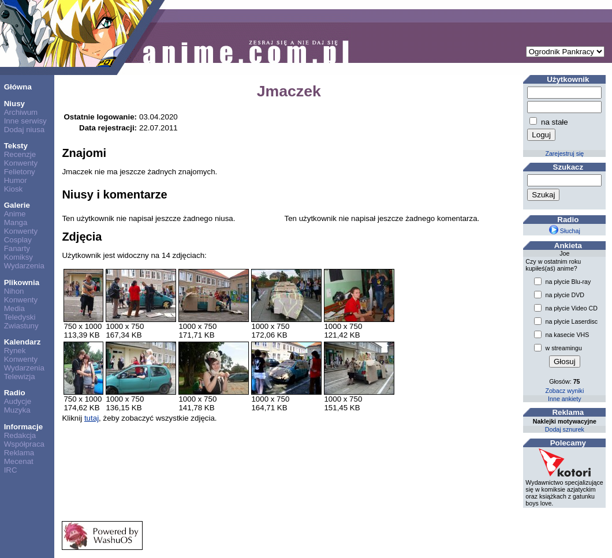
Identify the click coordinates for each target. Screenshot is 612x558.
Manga (16, 222)
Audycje (17, 401)
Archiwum (21, 112)
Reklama (19, 452)
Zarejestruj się (564, 153)
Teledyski (20, 317)
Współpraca (24, 444)
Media (14, 308)
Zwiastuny (21, 325)
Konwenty (21, 163)
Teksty (16, 145)
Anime (15, 213)
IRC (10, 470)
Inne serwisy (25, 121)
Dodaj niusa (24, 129)
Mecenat (18, 461)
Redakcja (20, 435)
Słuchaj (564, 230)
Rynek (15, 350)
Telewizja (19, 376)
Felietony (19, 171)
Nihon (14, 291)
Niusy (14, 103)
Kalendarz (22, 342)
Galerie (17, 205)
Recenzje (20, 154)
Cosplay (18, 239)
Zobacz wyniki (564, 390)
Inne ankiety (564, 398)
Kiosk (13, 189)
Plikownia (21, 282)
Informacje (23, 426)
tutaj (91, 418)
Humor (15, 180)
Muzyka (17, 410)
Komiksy (18, 257)
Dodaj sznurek (564, 429)
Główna (18, 87)
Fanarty (17, 248)
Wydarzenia (24, 265)
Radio (14, 392)
